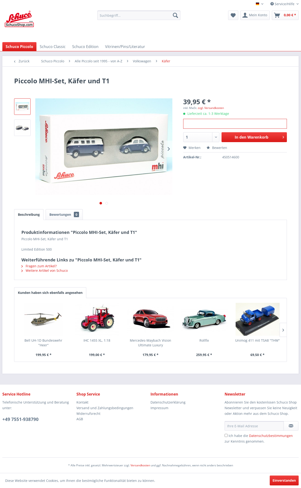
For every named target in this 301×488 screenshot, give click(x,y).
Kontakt (82, 402)
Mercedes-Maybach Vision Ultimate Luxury (150, 342)
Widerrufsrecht (88, 413)
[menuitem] (138, 15)
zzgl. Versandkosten (211, 108)
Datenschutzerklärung (168, 402)
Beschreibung (29, 214)
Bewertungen (64, 214)
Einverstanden (284, 480)
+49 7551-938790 (20, 419)
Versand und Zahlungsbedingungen (104, 408)
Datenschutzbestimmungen (271, 435)
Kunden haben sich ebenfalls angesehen (50, 292)
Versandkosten (140, 465)
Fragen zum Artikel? (39, 266)
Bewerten (216, 147)
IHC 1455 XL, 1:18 (96, 340)
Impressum (159, 408)
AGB (79, 419)
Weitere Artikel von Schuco (44, 270)
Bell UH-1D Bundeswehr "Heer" (43, 342)
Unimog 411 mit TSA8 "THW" (257, 340)
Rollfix (204, 340)
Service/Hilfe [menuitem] (282, 4)
